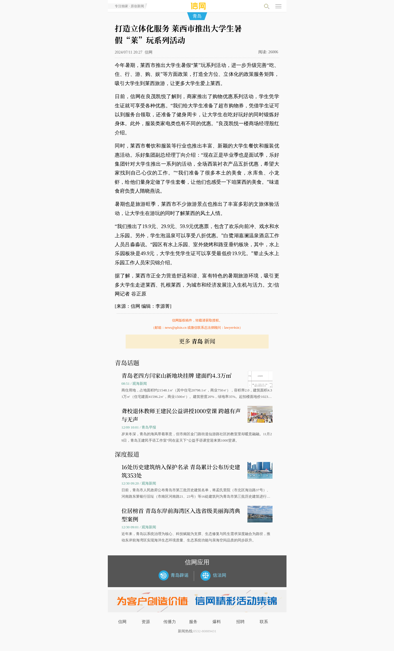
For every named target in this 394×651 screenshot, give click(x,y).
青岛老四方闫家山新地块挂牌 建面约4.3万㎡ (176, 375)
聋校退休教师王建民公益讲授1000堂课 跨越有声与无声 (181, 415)
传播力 (169, 621)
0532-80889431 (204, 631)
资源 (146, 621)
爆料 (216, 621)
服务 (193, 621)
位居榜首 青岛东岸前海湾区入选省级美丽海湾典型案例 (180, 515)
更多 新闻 (197, 341)
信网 (122, 621)
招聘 (240, 621)
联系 (264, 621)
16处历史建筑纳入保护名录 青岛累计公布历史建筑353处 (180, 471)
